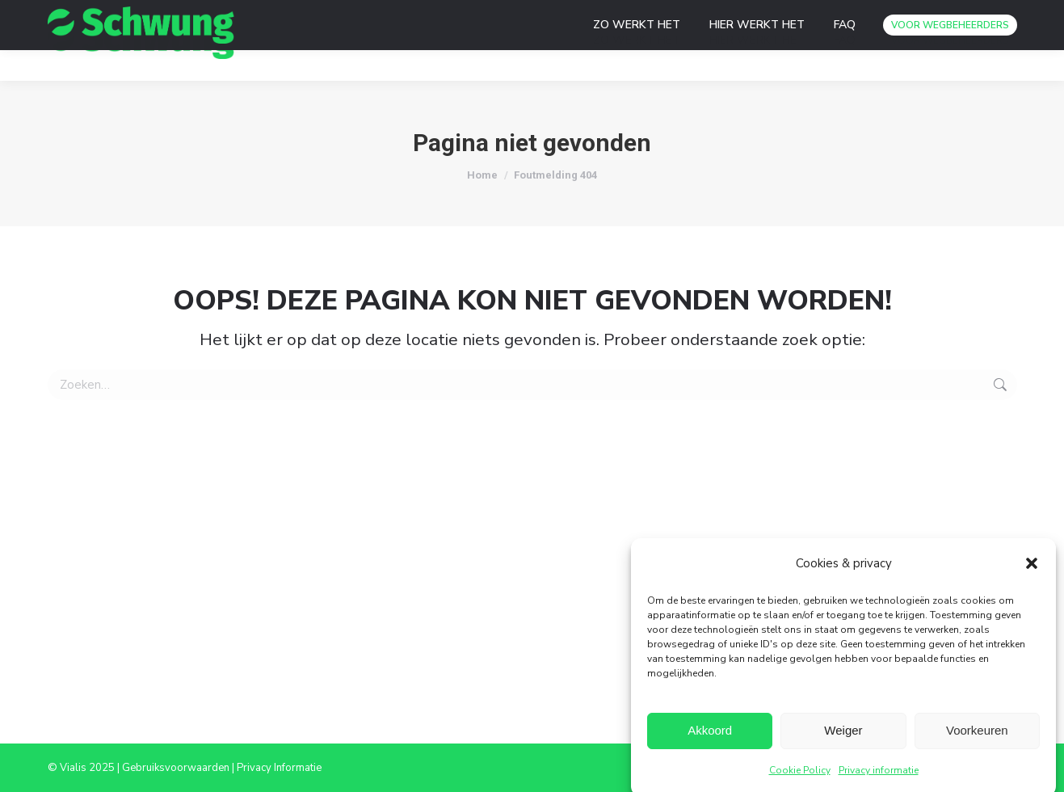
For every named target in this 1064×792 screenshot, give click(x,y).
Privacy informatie (879, 775)
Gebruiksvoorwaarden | (179, 767)
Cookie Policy (800, 775)
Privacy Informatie (279, 767)
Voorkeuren (977, 736)
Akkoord (710, 736)
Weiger (843, 736)
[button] (1032, 569)
